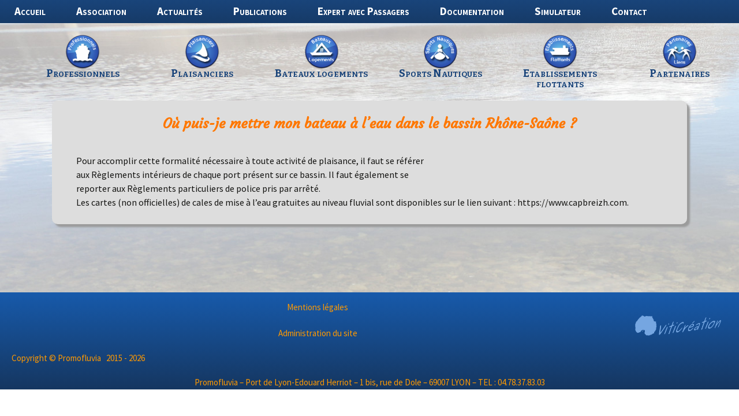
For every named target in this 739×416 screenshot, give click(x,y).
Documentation (472, 11)
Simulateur (558, 11)
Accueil (30, 11)
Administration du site (317, 333)
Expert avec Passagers (363, 11)
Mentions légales (317, 307)
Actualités (180, 11)
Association (101, 11)
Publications (260, 11)
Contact (629, 11)
